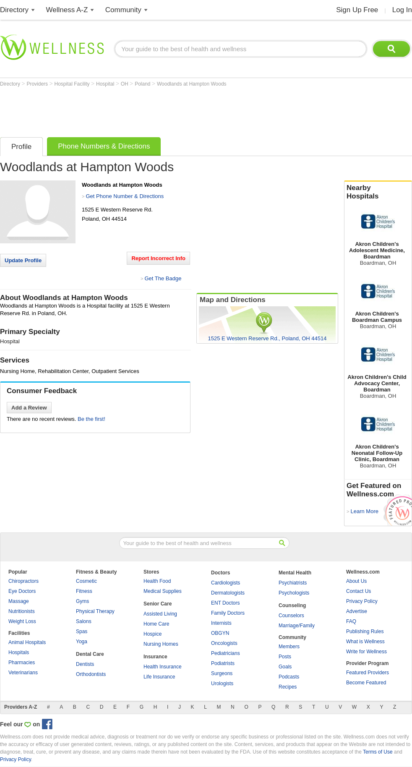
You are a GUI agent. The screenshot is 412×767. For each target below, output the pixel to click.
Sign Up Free (357, 10)
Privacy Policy (362, 601)
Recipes (288, 687)
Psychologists (294, 593)
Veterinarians (23, 673)
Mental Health (295, 573)
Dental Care (90, 654)
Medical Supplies (162, 591)
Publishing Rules (364, 631)
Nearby (378, 192)
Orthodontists (91, 674)
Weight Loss (22, 621)
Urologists (222, 683)
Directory (14, 10)
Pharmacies (21, 662)
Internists (221, 623)
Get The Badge (162, 278)
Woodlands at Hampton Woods (192, 84)
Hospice (152, 634)
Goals (285, 667)
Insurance (155, 657)
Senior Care (157, 604)
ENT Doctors (225, 603)
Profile (21, 147)
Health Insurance (162, 667)
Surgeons (221, 673)
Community (123, 10)
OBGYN (220, 633)
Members (289, 647)
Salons (83, 621)
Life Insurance (159, 677)
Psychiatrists (293, 583)
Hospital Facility (73, 84)
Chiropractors (23, 581)
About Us (356, 581)
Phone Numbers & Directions (104, 146)
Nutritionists (21, 611)
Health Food (157, 581)
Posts (285, 657)
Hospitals (18, 652)
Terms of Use (378, 752)
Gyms (82, 601)
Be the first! (91, 419)
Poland (143, 84)
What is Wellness (365, 641)
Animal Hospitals (27, 642)
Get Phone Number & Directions (125, 196)
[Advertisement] (152, 110)
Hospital (106, 84)
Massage (18, 601)
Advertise (356, 611)
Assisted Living (160, 614)
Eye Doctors (22, 591)
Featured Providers (367, 673)
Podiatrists (223, 663)
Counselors (291, 615)
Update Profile (23, 260)
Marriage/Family (297, 626)
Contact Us (358, 591)
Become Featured (366, 683)
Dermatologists (228, 593)
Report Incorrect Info (158, 258)
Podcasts (289, 677)
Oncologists (224, 643)
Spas (81, 631)
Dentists (85, 664)
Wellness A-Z (67, 10)
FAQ (351, 621)
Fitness (84, 591)
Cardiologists (225, 583)
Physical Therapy (95, 611)
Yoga (81, 641)
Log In (402, 10)
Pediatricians (225, 653)
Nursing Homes (160, 644)
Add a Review (29, 407)
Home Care (156, 624)
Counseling (292, 605)
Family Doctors (228, 613)
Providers (37, 84)
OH (125, 84)
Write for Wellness (366, 652)
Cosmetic (86, 581)
